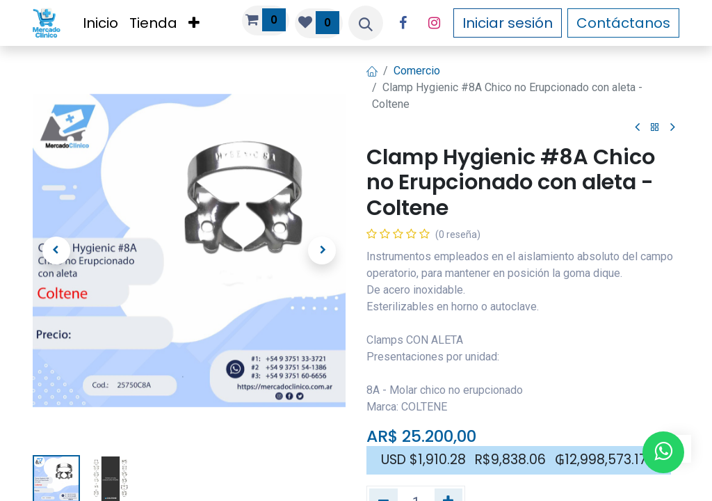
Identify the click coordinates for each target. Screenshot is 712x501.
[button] (365, 23)
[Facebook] (402, 23)
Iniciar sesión (507, 23)
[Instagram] (434, 23)
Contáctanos (623, 23)
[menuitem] (100, 23)
